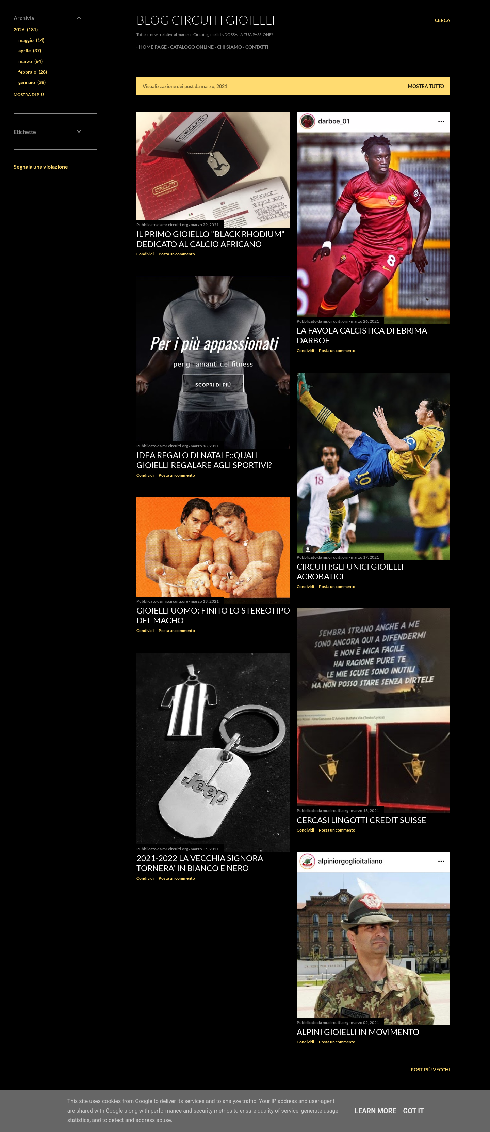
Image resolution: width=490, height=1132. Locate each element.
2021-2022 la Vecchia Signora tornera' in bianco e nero (199, 863)
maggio (31, 40)
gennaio (32, 82)
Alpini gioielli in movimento (358, 1032)
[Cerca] (442, 20)
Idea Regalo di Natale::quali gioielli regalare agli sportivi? (204, 460)
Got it (413, 1111)
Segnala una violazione (41, 166)
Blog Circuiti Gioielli (205, 19)
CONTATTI (254, 47)
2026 (26, 29)
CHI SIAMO (227, 47)
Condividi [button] (145, 254)
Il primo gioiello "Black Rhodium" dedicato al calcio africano (210, 239)
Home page (150, 47)
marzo (30, 61)
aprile (29, 50)
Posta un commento (177, 254)
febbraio (32, 72)
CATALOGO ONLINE (189, 47)
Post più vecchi (430, 1069)
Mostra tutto (426, 86)
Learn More (375, 1111)
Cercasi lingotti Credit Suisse (361, 820)
